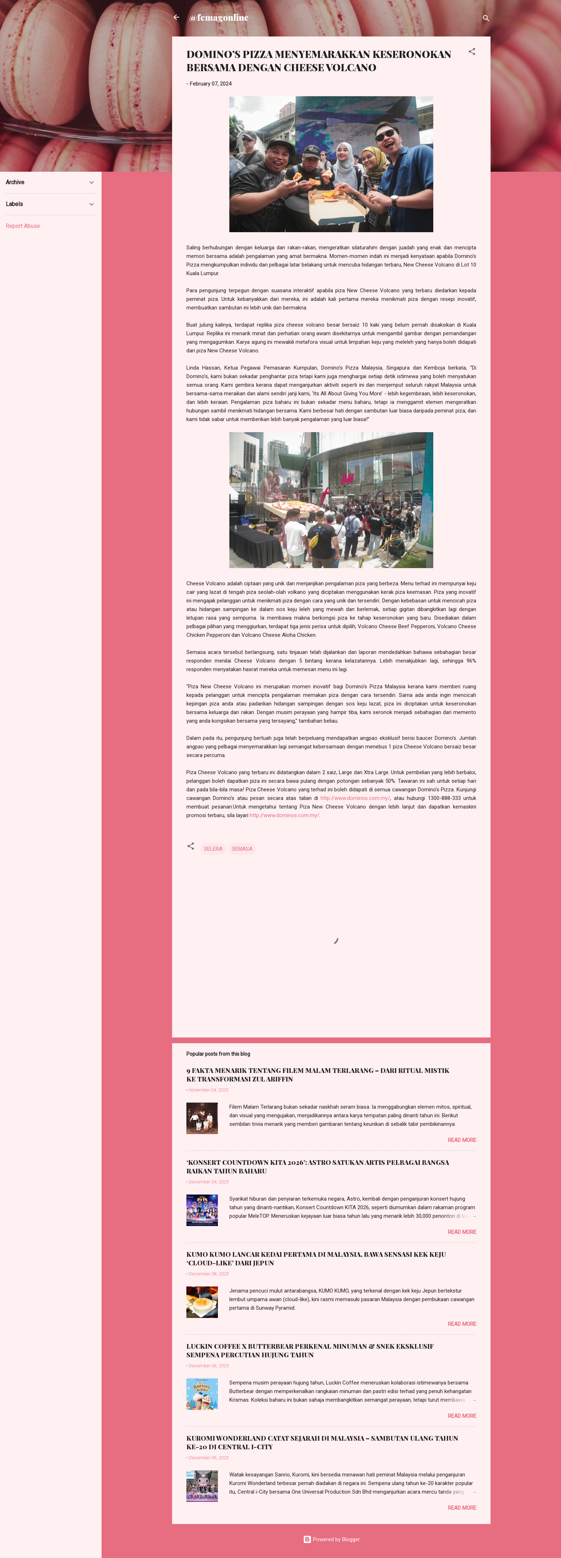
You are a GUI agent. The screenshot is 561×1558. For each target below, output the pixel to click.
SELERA (213, 849)
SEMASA (242, 849)
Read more (462, 1140)
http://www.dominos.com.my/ (355, 798)
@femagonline (219, 17)
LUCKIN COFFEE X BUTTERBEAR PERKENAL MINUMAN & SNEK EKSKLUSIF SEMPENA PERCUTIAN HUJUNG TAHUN (310, 1350)
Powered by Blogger (331, 1539)
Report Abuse (23, 226)
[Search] (486, 19)
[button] (472, 52)
